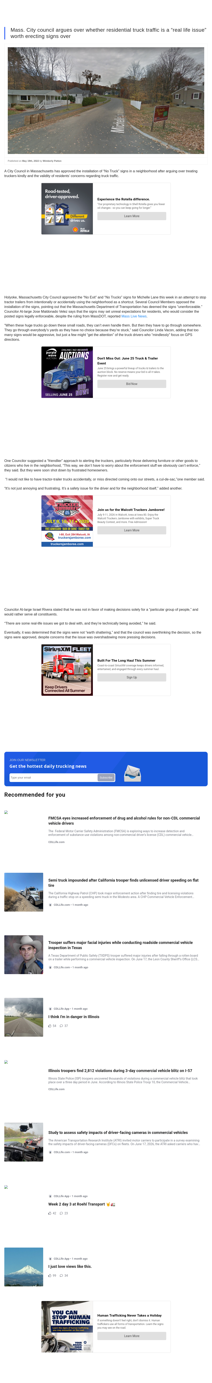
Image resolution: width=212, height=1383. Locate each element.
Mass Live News (134, 316)
